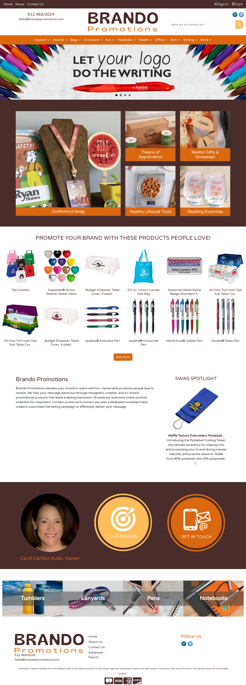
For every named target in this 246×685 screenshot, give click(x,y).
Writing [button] (188, 40)
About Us (95, 642)
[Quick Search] (201, 24)
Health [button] (144, 40)
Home (8, 4)
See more (123, 357)
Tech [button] (173, 40)
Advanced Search (95, 655)
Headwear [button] (124, 40)
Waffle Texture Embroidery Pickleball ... (196, 436)
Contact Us (35, 4)
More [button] (204, 40)
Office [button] (159, 40)
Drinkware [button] (91, 40)
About (19, 4)
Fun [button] (108, 40)
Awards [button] (58, 40)
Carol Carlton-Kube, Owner (50, 558)
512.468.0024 (40, 14)
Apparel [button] (40, 40)
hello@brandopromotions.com (41, 19)
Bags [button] (74, 40)
